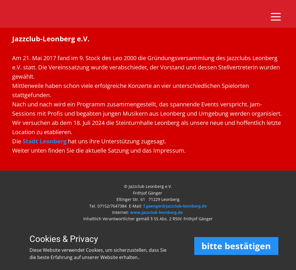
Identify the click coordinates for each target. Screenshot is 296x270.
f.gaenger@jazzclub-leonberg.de (175, 206)
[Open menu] (276, 16)
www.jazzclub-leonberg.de (156, 212)
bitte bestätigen (236, 246)
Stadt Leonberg (44, 141)
